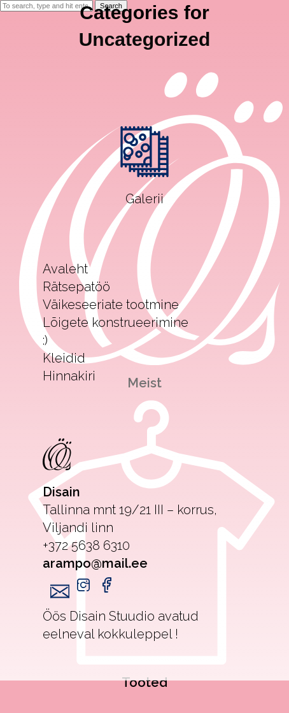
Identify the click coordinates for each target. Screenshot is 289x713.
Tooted (144, 682)
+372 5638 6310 (86, 545)
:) (45, 340)
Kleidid (64, 358)
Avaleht (65, 269)
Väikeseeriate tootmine (111, 304)
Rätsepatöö (76, 286)
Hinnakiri (69, 376)
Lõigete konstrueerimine (115, 322)
